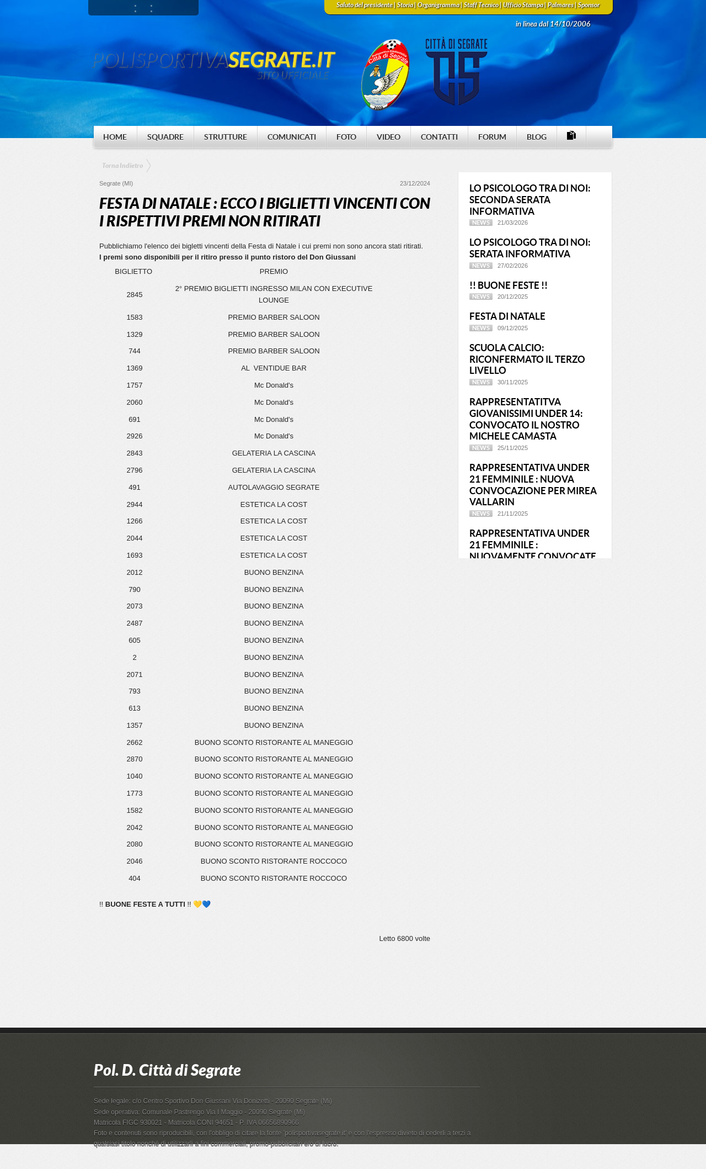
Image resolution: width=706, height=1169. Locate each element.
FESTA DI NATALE (507, 316)
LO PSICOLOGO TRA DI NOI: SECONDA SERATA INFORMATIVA (530, 199)
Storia (405, 5)
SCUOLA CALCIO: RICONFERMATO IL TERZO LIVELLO (527, 359)
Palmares (561, 5)
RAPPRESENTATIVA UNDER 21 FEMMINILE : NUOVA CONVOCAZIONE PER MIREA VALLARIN (533, 484)
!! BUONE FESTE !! (508, 285)
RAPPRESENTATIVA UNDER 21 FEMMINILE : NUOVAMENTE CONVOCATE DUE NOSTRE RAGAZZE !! (532, 550)
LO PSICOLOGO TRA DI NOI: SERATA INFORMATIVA (530, 248)
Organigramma (438, 5)
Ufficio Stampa (523, 5)
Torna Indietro (122, 166)
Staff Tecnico (481, 5)
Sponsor (589, 5)
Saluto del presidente (364, 5)
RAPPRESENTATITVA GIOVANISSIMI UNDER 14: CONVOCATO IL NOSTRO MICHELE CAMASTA (526, 418)
